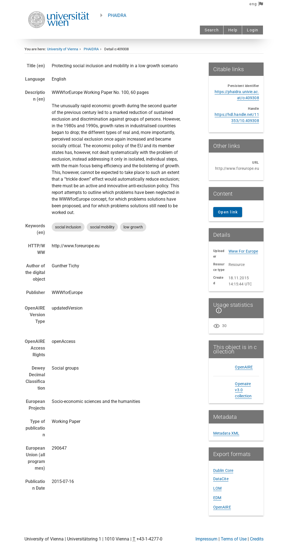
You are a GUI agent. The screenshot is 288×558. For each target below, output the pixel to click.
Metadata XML (226, 433)
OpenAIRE (244, 367)
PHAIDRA (117, 15)
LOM (217, 488)
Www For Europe (243, 251)
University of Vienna (62, 49)
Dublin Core (223, 470)
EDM (217, 497)
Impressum (206, 539)
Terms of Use (234, 539)
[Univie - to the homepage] (58, 35)
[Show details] (217, 310)
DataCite (221, 479)
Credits (257, 539)
